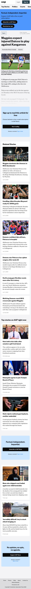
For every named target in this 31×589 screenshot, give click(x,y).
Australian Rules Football (9, 49)
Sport (4, 33)
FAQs (14, 580)
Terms (4, 580)
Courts (22, 7)
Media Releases (15, 582)
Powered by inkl (15, 584)
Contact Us (25, 580)
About (19, 580)
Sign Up (26, 2)
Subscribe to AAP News (9, 22)
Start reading (15, 126)
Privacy (9, 580)
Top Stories (5, 7)
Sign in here (20, 131)
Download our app (8, 26)
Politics (15, 7)
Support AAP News (15, 555)
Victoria (20, 49)
